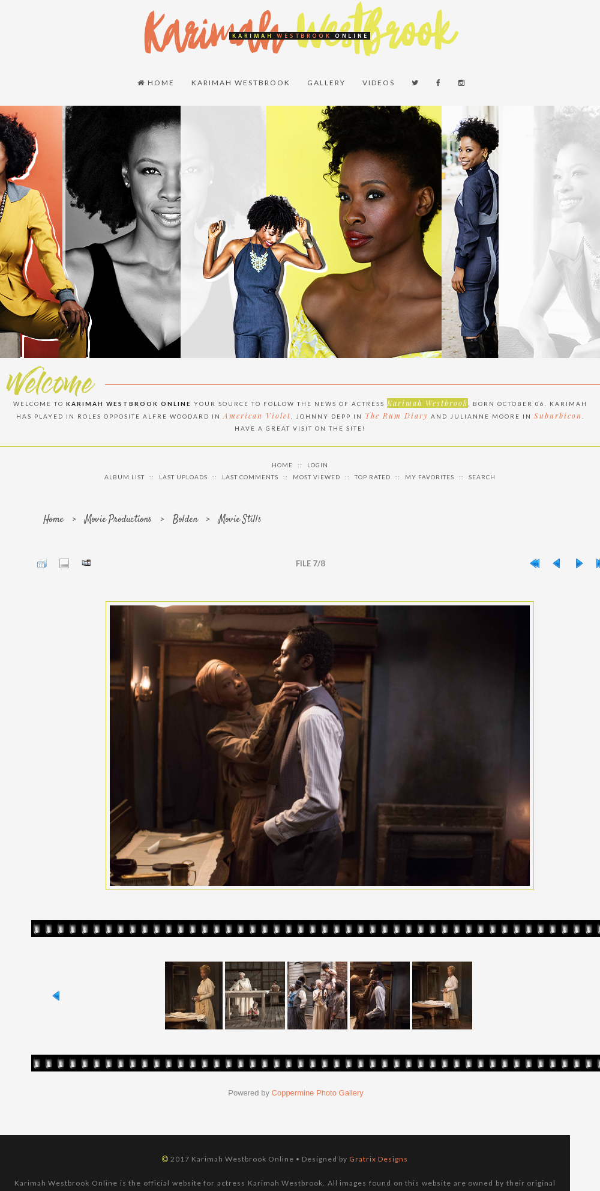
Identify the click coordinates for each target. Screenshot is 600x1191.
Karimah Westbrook (240, 82)
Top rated (373, 476)
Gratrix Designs (378, 1158)
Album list (124, 476)
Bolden (185, 520)
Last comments (250, 476)
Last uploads (183, 476)
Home (156, 82)
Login (317, 464)
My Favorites (429, 476)
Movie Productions (118, 520)
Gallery (326, 82)
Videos (378, 82)
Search (482, 476)
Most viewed (316, 476)
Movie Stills (240, 520)
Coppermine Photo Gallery (318, 1092)
